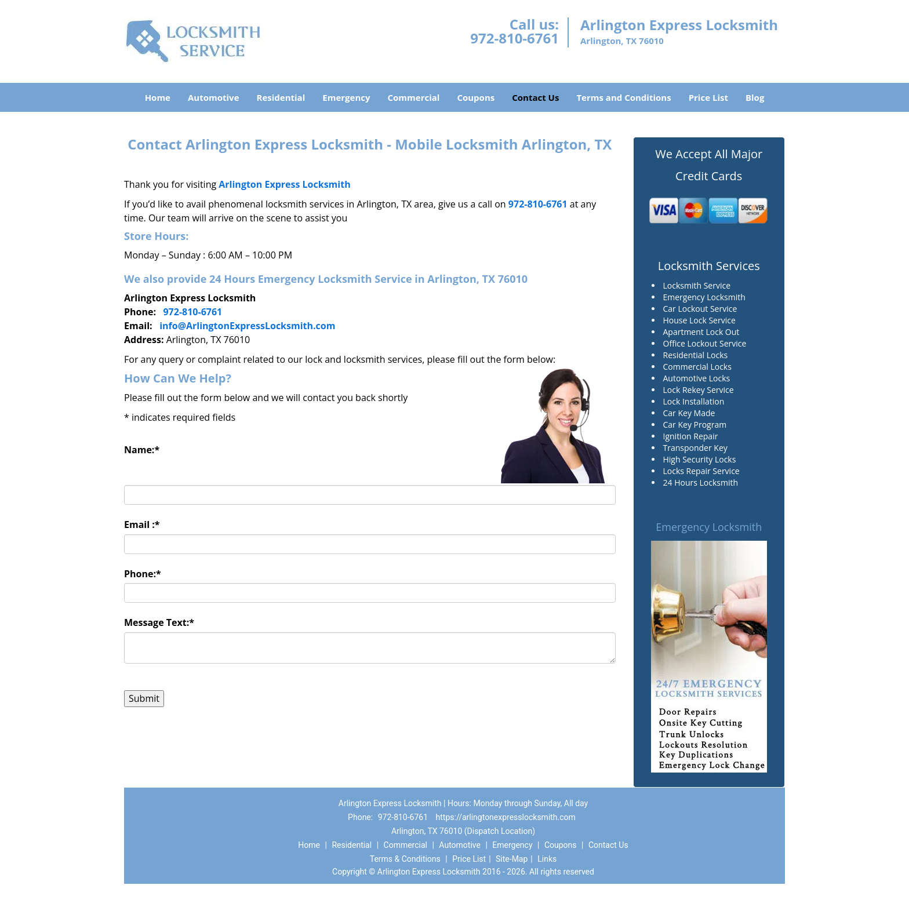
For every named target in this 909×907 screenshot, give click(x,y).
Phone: (142, 573)
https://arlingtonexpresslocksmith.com (506, 817)
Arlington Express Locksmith (284, 184)
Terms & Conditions (405, 859)
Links (547, 859)
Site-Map (512, 859)
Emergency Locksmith (709, 527)
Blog (755, 97)
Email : (142, 524)
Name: (141, 449)
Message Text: (159, 622)
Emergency (346, 97)
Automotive (213, 97)
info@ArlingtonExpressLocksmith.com (247, 325)
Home (157, 97)
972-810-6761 (514, 38)
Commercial (414, 97)
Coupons (476, 97)
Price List (708, 97)
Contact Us (535, 97)
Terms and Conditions (623, 97)
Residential (281, 97)
